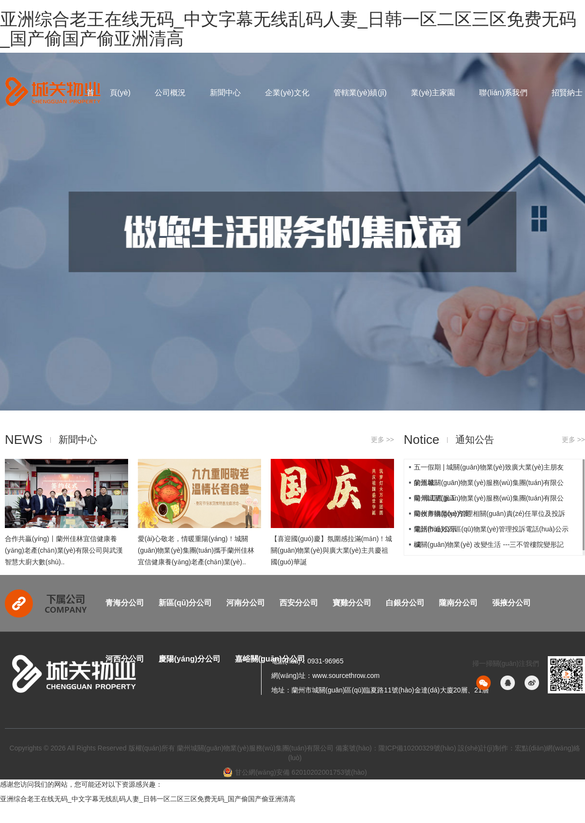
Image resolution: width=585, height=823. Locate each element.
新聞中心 (225, 92)
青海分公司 (124, 603)
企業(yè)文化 (287, 92)
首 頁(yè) (109, 92)
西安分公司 (298, 603)
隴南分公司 (458, 603)
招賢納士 (567, 92)
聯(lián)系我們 (503, 92)
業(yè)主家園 (433, 92)
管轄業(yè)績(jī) (360, 92)
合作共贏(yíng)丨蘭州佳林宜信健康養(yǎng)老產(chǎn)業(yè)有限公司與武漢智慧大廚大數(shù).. (64, 550)
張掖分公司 (511, 603)
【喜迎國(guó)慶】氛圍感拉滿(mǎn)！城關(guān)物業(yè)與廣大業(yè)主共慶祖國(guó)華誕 (331, 550)
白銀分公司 (405, 603)
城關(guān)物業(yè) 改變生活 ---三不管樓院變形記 (489, 544)
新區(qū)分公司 (185, 603)
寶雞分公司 (352, 603)
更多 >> (382, 439)
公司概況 (170, 92)
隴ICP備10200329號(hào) (417, 748)
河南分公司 (245, 603)
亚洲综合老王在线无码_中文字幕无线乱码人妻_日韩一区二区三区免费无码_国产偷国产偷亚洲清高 (288, 28)
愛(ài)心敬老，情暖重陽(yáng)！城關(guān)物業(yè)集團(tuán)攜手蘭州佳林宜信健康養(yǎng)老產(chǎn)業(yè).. (196, 550)
